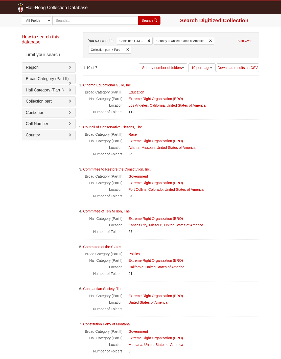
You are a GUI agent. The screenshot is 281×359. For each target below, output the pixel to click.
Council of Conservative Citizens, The (112, 127)
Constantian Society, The (102, 289)
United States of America (186, 105)
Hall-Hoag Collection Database (41, 7)
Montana (135, 345)
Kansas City (138, 225)
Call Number (37, 124)
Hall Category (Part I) (45, 90)
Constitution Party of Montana (106, 324)
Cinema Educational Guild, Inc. (107, 85)
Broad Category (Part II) (47, 79)
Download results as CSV (238, 68)
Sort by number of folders (163, 68)
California (157, 105)
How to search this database (40, 39)
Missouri (148, 148)
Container (34, 112)
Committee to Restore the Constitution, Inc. (117, 169)
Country (33, 135)
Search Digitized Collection (214, 20)
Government (138, 176)
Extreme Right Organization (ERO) (156, 99)
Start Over (244, 41)
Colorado (155, 189)
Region (32, 67)
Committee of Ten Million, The (106, 211)
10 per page (202, 68)
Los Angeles (138, 105)
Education (136, 92)
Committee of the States (102, 247)
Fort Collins (138, 189)
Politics (134, 254)
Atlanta (134, 148)
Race (133, 134)
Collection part (39, 101)
